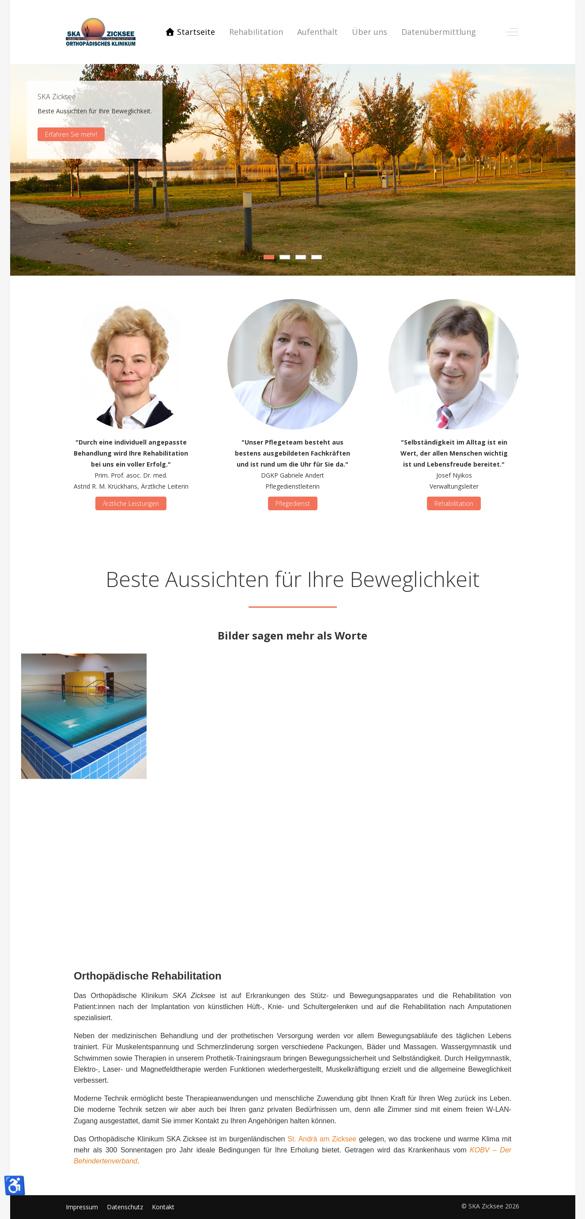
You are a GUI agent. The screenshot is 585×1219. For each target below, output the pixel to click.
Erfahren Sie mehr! (71, 134)
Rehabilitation (453, 503)
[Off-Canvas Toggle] (511, 31)
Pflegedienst (292, 503)
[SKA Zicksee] (101, 32)
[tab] (269, 257)
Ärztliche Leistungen (131, 503)
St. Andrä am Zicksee (321, 1139)
